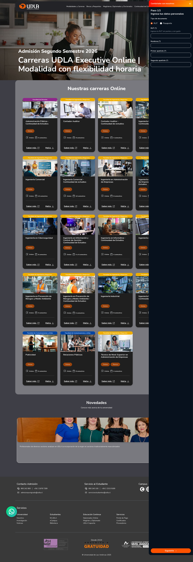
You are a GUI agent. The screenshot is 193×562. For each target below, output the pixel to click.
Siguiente (171, 550)
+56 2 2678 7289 (40, 488)
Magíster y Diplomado (91, 520)
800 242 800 (26, 488)
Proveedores (121, 523)
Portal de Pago (122, 518)
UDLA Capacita (89, 523)
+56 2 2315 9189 (108, 488)
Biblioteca (54, 523)
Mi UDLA (53, 518)
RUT (156, 23)
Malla (49, 147)
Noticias (20, 523)
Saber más (32, 147)
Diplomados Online (90, 518)
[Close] (190, 3)
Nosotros (20, 518)
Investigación (22, 520)
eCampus (53, 520)
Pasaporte (167, 23)
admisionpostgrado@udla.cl (32, 492)
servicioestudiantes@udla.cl (99, 492)
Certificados (121, 520)
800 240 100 (93, 488)
